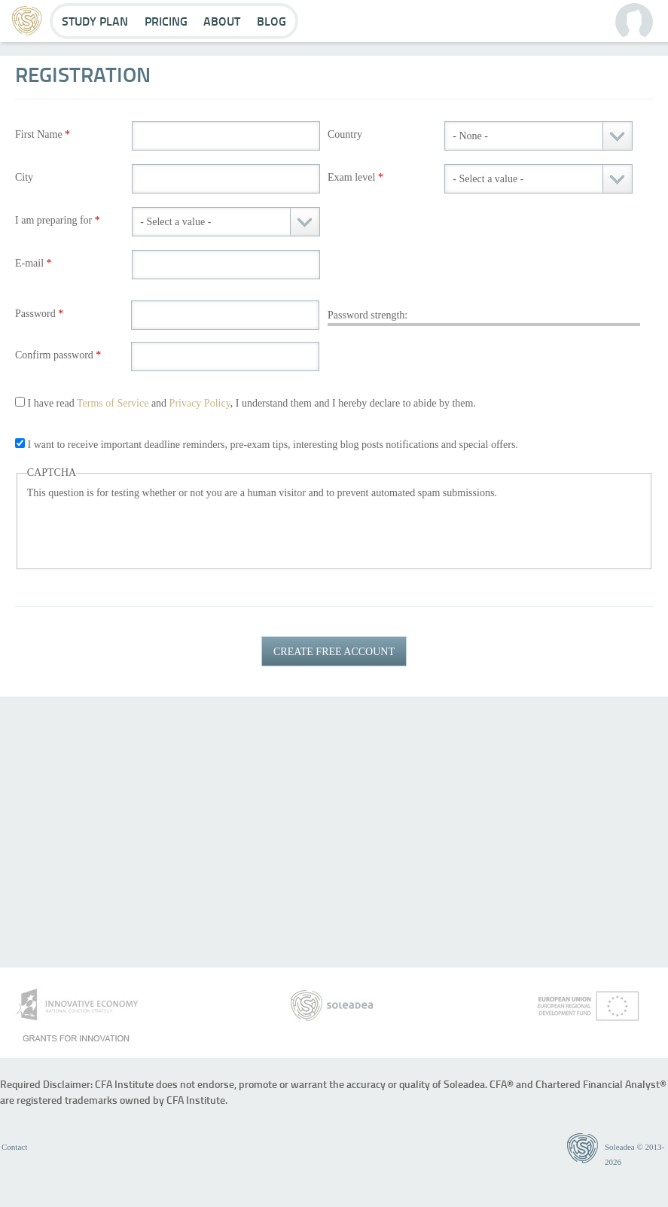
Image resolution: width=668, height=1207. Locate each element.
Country (345, 134)
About (221, 20)
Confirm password (58, 355)
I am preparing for (57, 220)
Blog (271, 20)
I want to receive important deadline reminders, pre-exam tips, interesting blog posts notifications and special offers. (273, 444)
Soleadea (620, 1146)
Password (39, 313)
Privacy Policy (199, 403)
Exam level (355, 177)
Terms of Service (112, 403)
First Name (42, 134)
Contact (14, 1146)
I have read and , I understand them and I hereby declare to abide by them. (252, 403)
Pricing (166, 20)
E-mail (33, 263)
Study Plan (95, 20)
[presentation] (141, 530)
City (24, 177)
